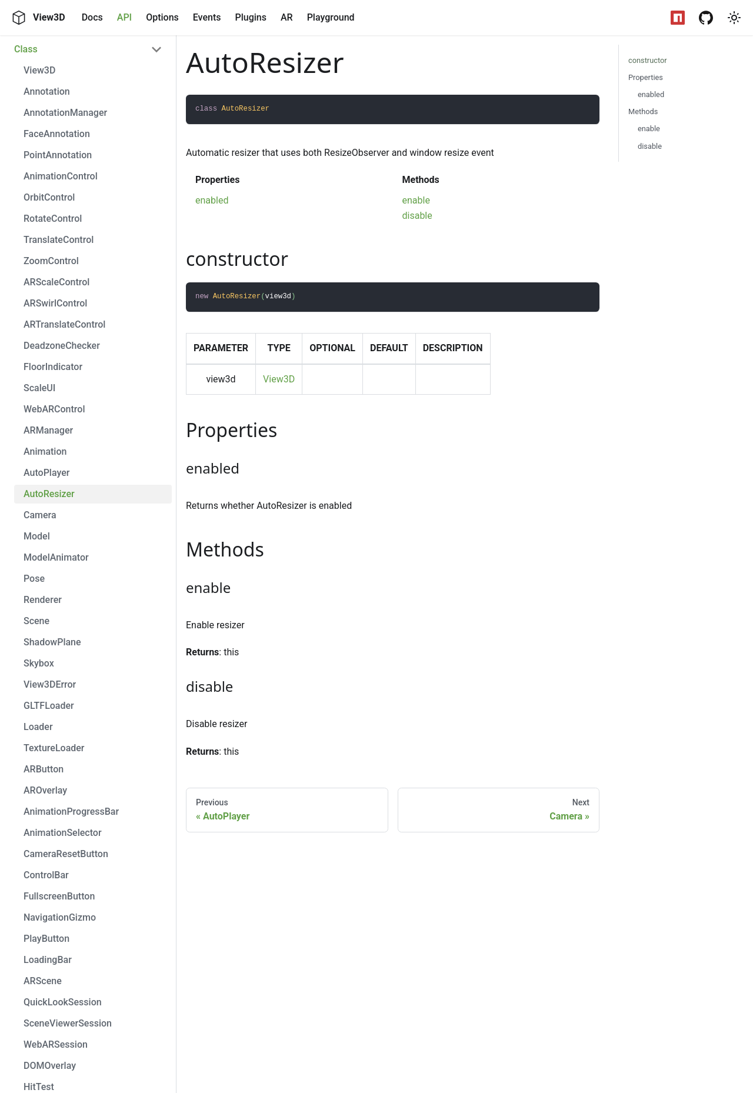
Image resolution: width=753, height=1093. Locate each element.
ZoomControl (51, 260)
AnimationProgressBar (71, 811)
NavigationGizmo (60, 917)
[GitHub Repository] (706, 17)
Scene (36, 621)
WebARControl (54, 409)
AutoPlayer (46, 472)
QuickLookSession (63, 1002)
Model (37, 536)
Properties (645, 77)
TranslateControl (59, 239)
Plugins (250, 17)
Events (207, 17)
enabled (211, 200)
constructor (647, 60)
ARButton (44, 769)
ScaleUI (39, 388)
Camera (40, 515)
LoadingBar (48, 959)
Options (162, 17)
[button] (734, 17)
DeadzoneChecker (62, 345)
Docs (92, 17)
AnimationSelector (63, 832)
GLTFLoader (49, 705)
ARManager (48, 430)
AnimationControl (61, 176)
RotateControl (53, 218)
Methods (643, 111)
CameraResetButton (66, 853)
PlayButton (46, 938)
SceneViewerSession (68, 1023)
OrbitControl (49, 197)
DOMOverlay (50, 1065)
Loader (38, 726)
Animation (45, 451)
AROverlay (45, 790)
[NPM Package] (678, 17)
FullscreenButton (59, 896)
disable (417, 215)
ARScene (43, 981)
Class (26, 49)
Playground (331, 17)
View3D (39, 70)
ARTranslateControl (64, 324)
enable (416, 200)
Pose (34, 578)
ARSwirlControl (55, 303)
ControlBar (46, 875)
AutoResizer (49, 493)
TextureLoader (54, 748)
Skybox (39, 663)
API (124, 17)
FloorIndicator (53, 366)
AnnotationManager (65, 112)
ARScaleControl (56, 282)
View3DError (50, 684)
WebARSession (56, 1044)
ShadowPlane (52, 642)
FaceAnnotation (57, 133)
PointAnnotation (58, 155)
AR (287, 17)
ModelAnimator (56, 557)
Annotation (47, 91)
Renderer (43, 599)
